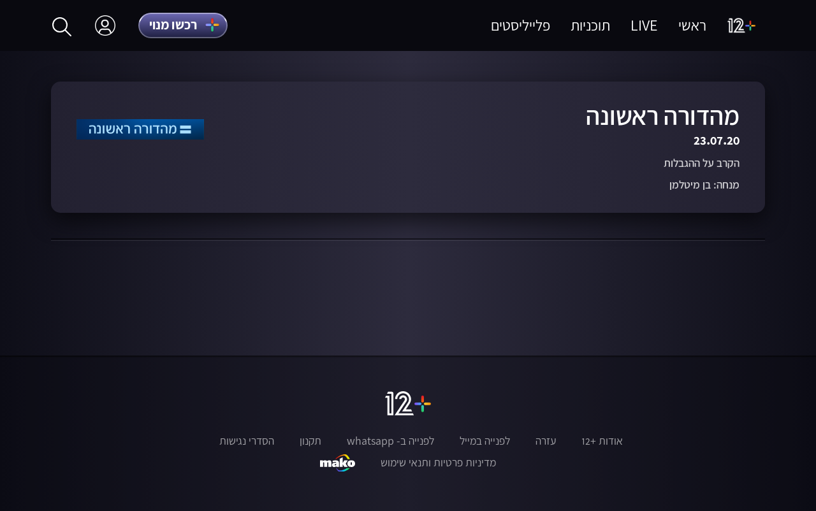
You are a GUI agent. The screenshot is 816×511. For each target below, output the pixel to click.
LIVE (644, 25)
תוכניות (590, 25)
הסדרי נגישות (246, 441)
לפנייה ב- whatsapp (390, 441)
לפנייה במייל (485, 441)
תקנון (310, 441)
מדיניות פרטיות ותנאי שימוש (438, 463)
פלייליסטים (520, 25)
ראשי (692, 25)
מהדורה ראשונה (663, 115)
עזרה (546, 441)
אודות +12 (602, 441)
